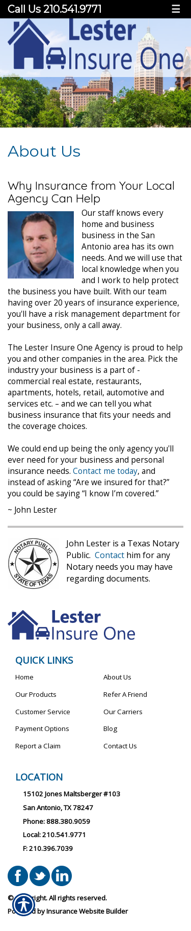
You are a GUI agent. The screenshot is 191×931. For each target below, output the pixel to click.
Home (24, 677)
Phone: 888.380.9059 (56, 821)
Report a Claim (38, 745)
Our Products (36, 694)
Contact (109, 555)
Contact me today (105, 471)
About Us (117, 677)
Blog (110, 728)
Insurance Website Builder (87, 911)
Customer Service (42, 711)
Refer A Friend (125, 694)
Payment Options (42, 728)
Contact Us (120, 745)
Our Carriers (123, 711)
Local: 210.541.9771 (54, 834)
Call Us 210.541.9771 (56, 9)
